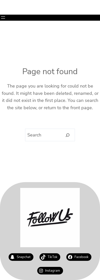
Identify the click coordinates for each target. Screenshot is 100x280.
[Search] (67, 135)
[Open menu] (3, 18)
